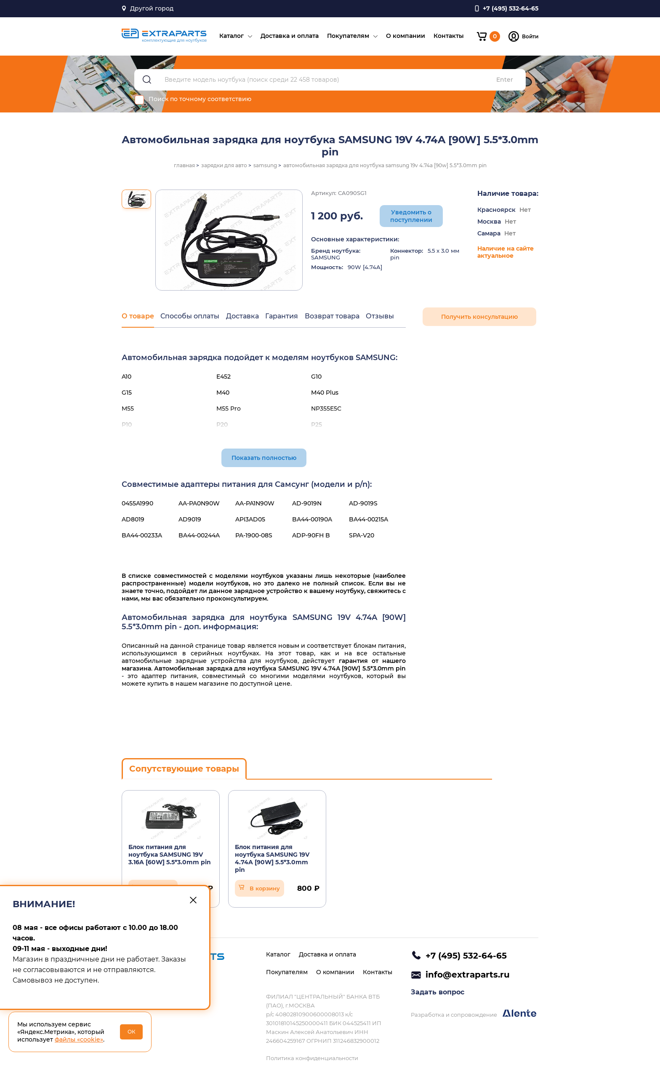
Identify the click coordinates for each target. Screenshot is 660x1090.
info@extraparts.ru (468, 975)
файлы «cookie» (79, 1039)
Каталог (231, 36)
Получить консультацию (479, 317)
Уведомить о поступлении (411, 216)
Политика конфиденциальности (312, 1058)
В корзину (265, 888)
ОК (132, 1032)
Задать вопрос (437, 992)
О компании (405, 36)
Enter (504, 80)
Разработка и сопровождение (473, 1014)
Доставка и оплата (289, 36)
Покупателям (348, 36)
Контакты (448, 36)
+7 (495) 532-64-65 (466, 956)
